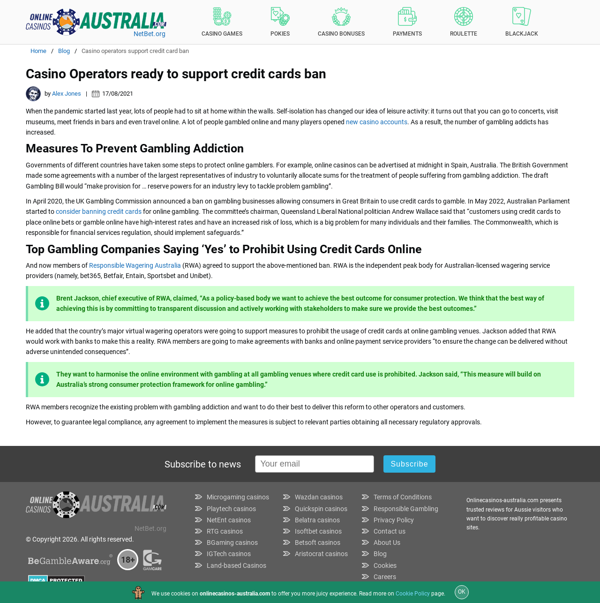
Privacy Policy (394, 520)
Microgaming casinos (238, 497)
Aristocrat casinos (321, 554)
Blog (380, 554)
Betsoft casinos (317, 542)
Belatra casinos (317, 520)
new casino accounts (376, 122)
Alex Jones (66, 93)
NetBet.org (149, 34)
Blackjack (521, 22)
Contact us (389, 531)
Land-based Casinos (236, 565)
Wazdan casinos (319, 497)
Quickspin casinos (321, 509)
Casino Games (222, 22)
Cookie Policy (413, 593)
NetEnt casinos (229, 520)
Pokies (280, 22)
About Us (387, 542)
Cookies (385, 565)
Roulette (463, 22)
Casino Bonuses (341, 22)
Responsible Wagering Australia (135, 265)
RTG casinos (225, 531)
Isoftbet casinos (318, 531)
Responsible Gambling (406, 509)
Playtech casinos (231, 509)
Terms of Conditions (403, 497)
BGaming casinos (232, 542)
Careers (385, 576)
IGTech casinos (229, 554)
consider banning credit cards (99, 211)
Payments (407, 22)
